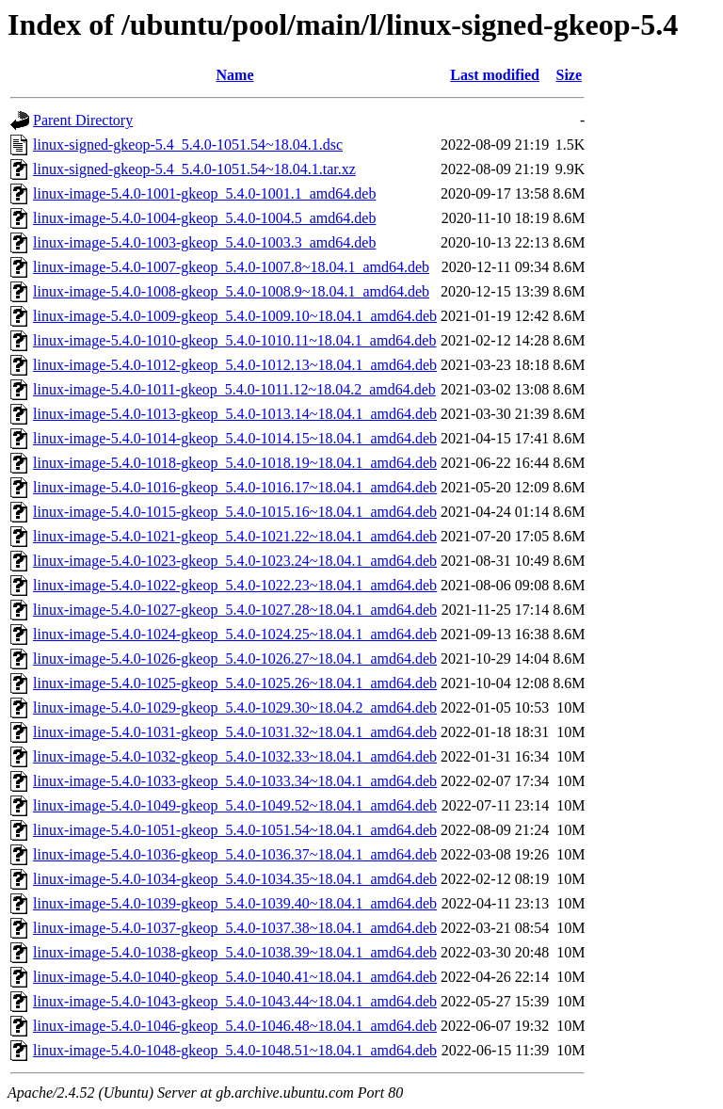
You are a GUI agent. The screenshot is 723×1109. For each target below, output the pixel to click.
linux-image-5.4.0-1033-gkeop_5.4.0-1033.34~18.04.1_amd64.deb (235, 781)
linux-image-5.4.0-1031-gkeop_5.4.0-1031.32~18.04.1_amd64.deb (235, 732)
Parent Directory (83, 120)
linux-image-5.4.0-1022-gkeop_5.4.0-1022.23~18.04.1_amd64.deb (235, 585)
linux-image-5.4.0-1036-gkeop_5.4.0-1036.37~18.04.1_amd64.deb (235, 854)
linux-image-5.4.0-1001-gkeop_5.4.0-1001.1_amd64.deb (204, 193)
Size (568, 75)
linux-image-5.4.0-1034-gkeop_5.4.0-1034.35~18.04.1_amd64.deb (235, 879)
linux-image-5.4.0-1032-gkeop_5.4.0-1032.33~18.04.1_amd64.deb (235, 756)
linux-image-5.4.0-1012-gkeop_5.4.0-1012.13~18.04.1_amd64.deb (235, 365)
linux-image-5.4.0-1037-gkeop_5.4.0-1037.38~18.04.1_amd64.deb (235, 928)
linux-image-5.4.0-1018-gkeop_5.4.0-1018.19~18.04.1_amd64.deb (235, 463)
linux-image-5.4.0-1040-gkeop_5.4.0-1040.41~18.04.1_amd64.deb (235, 977)
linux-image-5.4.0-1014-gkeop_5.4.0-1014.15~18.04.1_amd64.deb (235, 438)
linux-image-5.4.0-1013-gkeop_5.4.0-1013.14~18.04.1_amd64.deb (235, 414)
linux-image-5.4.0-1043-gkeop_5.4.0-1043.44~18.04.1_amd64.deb (235, 1001)
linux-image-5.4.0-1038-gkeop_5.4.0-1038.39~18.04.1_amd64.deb (235, 952)
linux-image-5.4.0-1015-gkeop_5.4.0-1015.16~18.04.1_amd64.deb (235, 512)
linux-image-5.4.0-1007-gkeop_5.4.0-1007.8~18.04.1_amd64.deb (231, 267)
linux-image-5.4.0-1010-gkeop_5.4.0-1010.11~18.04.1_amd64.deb (234, 340)
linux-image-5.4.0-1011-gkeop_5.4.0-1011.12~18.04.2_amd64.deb (234, 389)
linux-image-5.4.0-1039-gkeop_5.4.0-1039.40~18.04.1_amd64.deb (235, 903)
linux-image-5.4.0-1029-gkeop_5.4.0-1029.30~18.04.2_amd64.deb (235, 707)
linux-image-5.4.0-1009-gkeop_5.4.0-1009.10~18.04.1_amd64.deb (235, 316)
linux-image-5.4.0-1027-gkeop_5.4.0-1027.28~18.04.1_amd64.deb (235, 610)
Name (235, 75)
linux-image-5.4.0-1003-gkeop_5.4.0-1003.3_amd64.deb (204, 242)
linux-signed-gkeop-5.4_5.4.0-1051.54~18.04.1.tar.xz (194, 169)
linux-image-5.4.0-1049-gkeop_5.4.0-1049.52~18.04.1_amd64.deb (235, 805)
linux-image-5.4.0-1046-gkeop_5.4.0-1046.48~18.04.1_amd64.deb (235, 1026)
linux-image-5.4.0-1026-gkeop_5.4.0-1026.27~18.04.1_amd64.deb (235, 659)
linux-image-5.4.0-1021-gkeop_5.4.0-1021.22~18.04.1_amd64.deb (235, 536)
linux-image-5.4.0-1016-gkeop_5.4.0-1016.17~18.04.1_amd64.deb (235, 487)
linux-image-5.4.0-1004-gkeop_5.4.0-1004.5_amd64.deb (204, 218)
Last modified (494, 75)
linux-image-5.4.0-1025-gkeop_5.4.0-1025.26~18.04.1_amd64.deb (235, 683)
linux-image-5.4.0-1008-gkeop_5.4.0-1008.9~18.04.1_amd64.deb (231, 291)
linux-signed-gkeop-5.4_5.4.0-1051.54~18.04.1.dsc (188, 145)
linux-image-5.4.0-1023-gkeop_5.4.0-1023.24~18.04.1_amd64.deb (235, 561)
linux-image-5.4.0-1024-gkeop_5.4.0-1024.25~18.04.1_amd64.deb (235, 634)
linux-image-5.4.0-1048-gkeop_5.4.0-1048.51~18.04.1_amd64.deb (235, 1050)
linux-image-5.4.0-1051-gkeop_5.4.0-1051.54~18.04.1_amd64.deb (235, 830)
